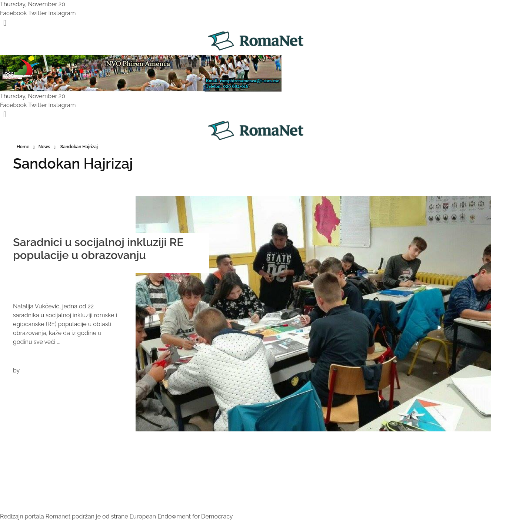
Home (23, 146)
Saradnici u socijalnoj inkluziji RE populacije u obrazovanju (98, 249)
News (44, 146)
